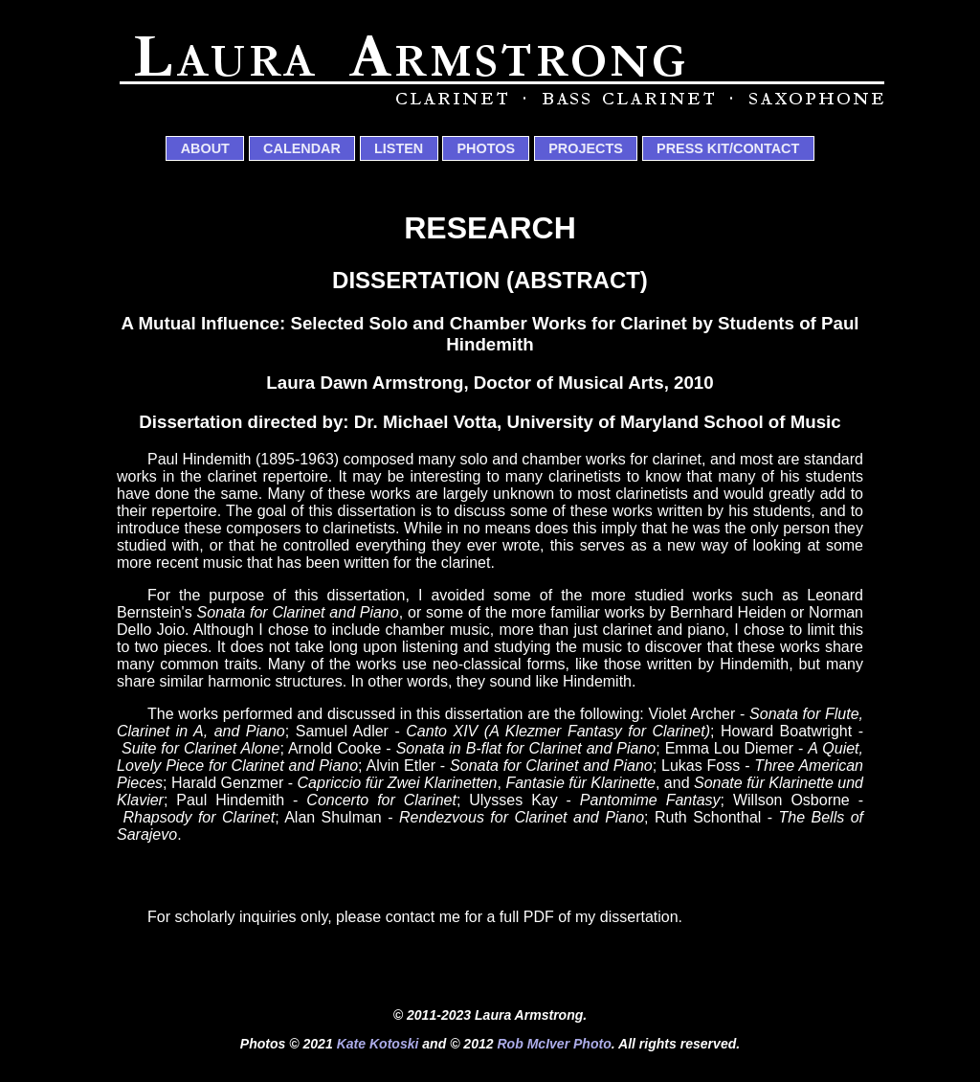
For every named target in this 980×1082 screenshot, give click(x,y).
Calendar (302, 148)
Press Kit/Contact (728, 148)
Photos (486, 148)
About (205, 148)
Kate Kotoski (378, 1043)
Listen (398, 148)
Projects (585, 148)
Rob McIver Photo (554, 1043)
